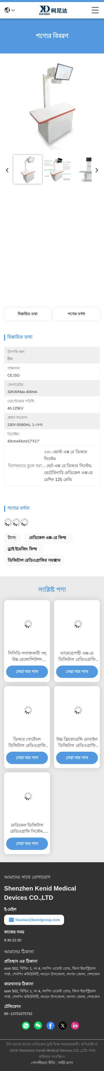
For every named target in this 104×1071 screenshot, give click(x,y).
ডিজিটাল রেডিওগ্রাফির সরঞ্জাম (34, 560)
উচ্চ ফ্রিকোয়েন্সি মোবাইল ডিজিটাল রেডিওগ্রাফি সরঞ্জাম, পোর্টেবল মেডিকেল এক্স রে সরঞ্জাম (77, 743)
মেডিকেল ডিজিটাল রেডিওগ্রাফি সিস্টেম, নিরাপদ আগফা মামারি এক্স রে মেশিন (27, 828)
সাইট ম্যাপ (65, 1063)
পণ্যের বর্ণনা (76, 314)
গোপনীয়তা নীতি (43, 1063)
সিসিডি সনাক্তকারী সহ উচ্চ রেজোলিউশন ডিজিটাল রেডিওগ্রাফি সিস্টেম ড (27, 656)
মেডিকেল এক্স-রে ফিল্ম (47, 538)
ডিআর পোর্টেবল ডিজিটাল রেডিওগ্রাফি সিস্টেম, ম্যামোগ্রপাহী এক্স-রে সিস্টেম (26, 743)
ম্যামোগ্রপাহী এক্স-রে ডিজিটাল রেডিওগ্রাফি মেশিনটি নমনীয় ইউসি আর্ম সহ (76, 656)
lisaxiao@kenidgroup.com (34, 920)
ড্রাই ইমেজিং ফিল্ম (22, 549)
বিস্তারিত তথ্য (27, 314)
